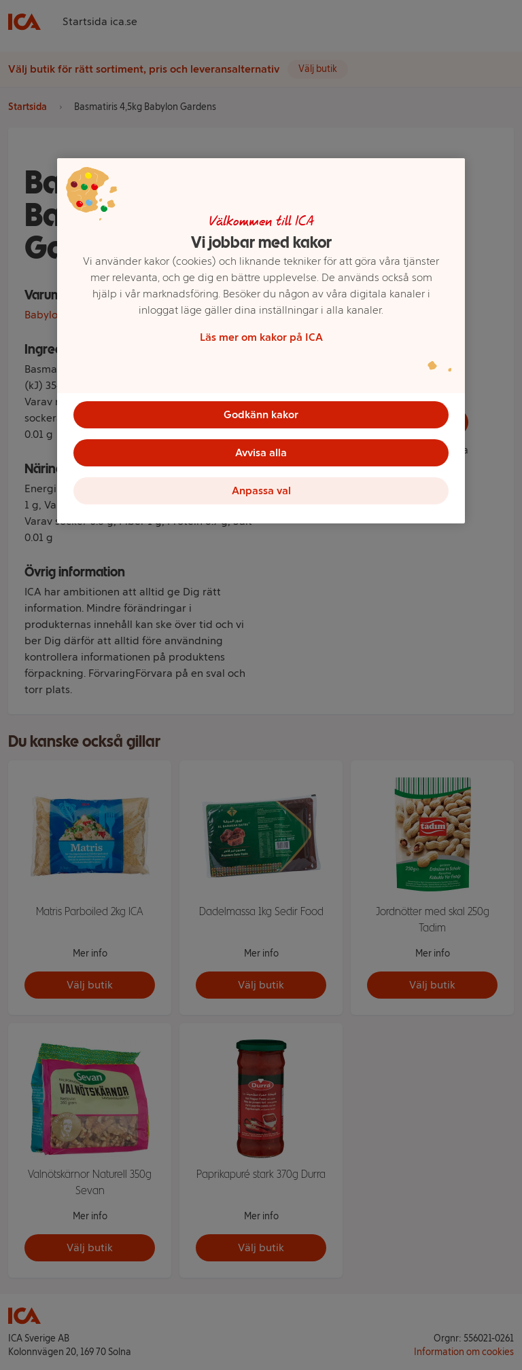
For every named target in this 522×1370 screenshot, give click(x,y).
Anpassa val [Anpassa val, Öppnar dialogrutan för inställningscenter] (261, 490)
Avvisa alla (261, 452)
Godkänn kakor (261, 414)
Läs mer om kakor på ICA (261, 337)
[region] (261, 340)
